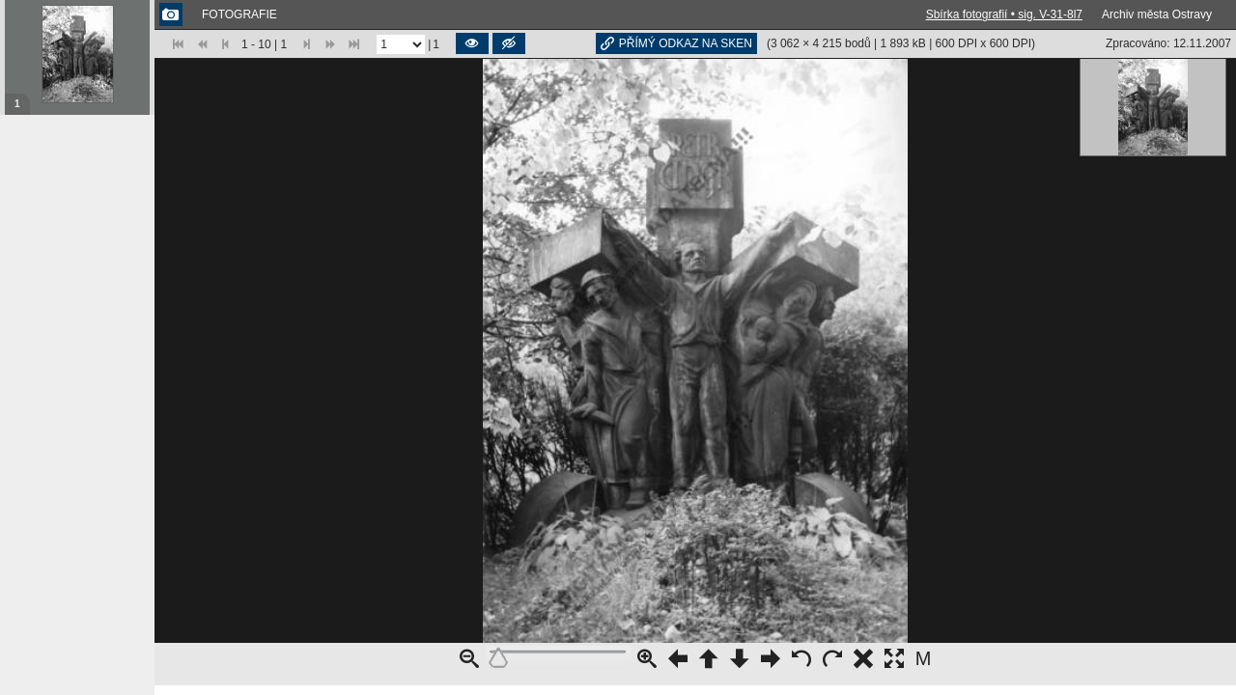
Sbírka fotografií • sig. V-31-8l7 (1004, 14)
